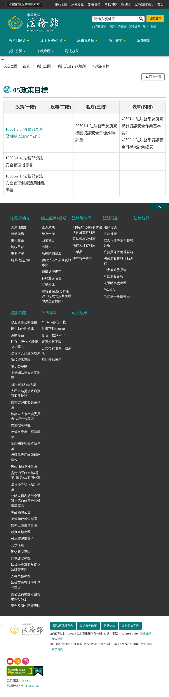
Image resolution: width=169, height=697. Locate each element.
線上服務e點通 (51, 40)
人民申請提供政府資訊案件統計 (25, 393)
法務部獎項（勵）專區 (25, 487)
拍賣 (154, 26)
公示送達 (17, 545)
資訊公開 (16, 51)
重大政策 (17, 240)
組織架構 (17, 234)
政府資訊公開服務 (24, 322)
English (126, 4)
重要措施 (17, 253)
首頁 (160, 4)
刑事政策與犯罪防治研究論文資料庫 (87, 230)
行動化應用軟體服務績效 (25, 457)
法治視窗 (116, 40)
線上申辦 (48, 234)
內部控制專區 (21, 425)
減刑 (113, 26)
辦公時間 (57, 638)
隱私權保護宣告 (63, 625)
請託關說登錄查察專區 (25, 446)
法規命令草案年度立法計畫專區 (25, 567)
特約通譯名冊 (51, 278)
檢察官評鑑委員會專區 (25, 405)
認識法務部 (19, 227)
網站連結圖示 (51, 360)
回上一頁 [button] (155, 76)
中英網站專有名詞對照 (25, 375)
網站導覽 (77, 4)
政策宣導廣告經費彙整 (25, 434)
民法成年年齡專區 (117, 296)
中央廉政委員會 (115, 270)
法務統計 (144, 40)
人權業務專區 (21, 576)
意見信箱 (109, 625)
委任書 (122, 26)
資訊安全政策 (88, 625)
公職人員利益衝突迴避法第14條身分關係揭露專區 (25, 501)
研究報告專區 (82, 258)
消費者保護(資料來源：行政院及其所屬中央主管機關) (56, 296)
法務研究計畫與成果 (25, 353)
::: (2, 3)
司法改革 (72, 51)
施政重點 (17, 247)
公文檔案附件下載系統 (56, 351)
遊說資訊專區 (21, 360)
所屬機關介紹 (21, 260)
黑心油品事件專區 (24, 466)
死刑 (145, 26)
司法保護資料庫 (84, 239)
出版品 (77, 252)
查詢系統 (48, 227)
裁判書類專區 (21, 532)
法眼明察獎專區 (115, 283)
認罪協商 (134, 26)
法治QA (109, 289)
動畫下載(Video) (53, 328)
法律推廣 (110, 234)
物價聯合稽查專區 (24, 519)
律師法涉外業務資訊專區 (56, 262)
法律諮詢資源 (51, 253)
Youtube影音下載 (54, 322)
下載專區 (44, 51)
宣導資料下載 (51, 342)
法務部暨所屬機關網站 (24, 4)
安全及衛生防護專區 (25, 605)
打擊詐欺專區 (21, 558)
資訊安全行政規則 (72, 66)
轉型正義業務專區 (24, 525)
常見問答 (111, 4)
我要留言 (48, 240)
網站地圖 (61, 4)
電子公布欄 (19, 366)
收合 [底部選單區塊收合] (158, 206)
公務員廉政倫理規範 (118, 252)
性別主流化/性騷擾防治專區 (24, 344)
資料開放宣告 (130, 625)
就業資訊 (48, 285)
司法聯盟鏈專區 (22, 538)
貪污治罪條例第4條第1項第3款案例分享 (25, 475)
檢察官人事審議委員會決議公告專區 (25, 416)
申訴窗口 (48, 247)
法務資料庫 (85, 40)
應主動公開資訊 (22, 328)
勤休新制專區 (21, 551)
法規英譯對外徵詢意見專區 (25, 585)
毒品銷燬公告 (21, 512)
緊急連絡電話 (144, 4)
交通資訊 (145, 633)
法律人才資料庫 (84, 245)
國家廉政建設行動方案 (118, 261)
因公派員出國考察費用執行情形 (25, 597)
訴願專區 (17, 335)
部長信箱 (94, 4)
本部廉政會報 (113, 276)
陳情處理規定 (51, 271)
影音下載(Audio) (53, 335)
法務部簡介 (17, 40)
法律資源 (110, 227)
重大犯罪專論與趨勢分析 (118, 243)
